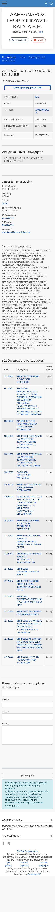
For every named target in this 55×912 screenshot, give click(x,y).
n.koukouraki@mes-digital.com (16, 232)
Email (38, 40)
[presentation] (24, 752)
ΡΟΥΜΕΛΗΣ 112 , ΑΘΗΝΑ (17, 81)
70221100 (8, 520)
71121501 (8, 621)
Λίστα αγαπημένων (51, 3)
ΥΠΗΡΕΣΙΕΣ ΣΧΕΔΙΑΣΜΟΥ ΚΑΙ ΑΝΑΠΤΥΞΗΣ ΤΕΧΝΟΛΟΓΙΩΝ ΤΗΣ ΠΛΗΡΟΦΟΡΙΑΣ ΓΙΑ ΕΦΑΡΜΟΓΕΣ (29, 442)
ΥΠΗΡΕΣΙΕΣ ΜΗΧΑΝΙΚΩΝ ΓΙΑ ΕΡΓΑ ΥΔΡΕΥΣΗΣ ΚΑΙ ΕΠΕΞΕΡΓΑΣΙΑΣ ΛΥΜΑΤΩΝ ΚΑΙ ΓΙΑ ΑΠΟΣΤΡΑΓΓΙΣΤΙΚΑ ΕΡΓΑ (29, 644)
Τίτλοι (22, 57)
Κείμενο (5, 723)
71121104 (8, 581)
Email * (5, 700)
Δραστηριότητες (37, 57)
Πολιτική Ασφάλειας (24, 864)
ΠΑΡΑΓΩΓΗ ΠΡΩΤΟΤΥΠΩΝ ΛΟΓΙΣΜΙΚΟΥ (24, 475)
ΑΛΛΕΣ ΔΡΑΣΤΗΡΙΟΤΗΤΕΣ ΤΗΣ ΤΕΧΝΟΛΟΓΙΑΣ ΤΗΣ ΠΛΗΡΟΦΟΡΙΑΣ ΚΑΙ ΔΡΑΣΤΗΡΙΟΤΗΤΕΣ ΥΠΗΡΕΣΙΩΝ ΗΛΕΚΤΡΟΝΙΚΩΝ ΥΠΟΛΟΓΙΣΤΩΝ (29, 505)
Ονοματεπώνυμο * (10, 687)
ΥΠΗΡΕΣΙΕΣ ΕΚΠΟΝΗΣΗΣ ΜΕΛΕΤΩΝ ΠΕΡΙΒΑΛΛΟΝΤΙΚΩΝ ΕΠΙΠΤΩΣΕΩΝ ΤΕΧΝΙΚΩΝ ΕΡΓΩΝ (29, 541)
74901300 (8, 657)
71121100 (8, 376)
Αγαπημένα (27, 775)
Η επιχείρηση (9, 57)
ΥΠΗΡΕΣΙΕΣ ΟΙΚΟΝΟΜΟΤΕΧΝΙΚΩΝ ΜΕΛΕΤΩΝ (28, 572)
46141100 (8, 388)
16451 (40, 32)
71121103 (8, 569)
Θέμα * (5, 711)
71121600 (8, 639)
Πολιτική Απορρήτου (43, 864)
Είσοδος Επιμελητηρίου (27, 851)
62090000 (8, 497)
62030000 (8, 484)
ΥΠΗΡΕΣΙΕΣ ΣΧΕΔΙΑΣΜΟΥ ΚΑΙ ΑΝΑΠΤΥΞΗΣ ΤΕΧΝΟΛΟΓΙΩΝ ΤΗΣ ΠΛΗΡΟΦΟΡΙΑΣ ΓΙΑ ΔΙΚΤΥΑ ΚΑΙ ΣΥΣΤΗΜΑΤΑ (29, 460)
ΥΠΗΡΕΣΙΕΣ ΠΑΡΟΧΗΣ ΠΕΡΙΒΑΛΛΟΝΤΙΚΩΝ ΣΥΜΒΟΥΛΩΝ (28, 660)
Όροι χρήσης (8, 864)
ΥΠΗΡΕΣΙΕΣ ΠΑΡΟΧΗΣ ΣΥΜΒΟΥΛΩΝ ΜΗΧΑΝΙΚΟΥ (28, 379)
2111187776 (19, 40)
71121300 (8, 611)
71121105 (8, 596)
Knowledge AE (34, 874)
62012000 (8, 472)
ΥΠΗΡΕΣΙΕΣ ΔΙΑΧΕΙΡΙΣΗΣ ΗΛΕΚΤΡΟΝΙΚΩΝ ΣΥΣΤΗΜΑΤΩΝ (29, 487)
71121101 (8, 535)
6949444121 (8, 225)
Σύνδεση (46, 3)
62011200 (8, 454)
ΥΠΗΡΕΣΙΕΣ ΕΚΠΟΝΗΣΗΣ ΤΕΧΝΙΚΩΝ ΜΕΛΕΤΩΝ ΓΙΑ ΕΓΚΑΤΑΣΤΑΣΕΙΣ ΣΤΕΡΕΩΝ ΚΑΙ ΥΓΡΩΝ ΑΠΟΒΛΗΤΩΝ (29, 626)
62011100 (8, 436)
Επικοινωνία (8, 60)
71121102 (8, 553)
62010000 (8, 421)
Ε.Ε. (37, 97)
